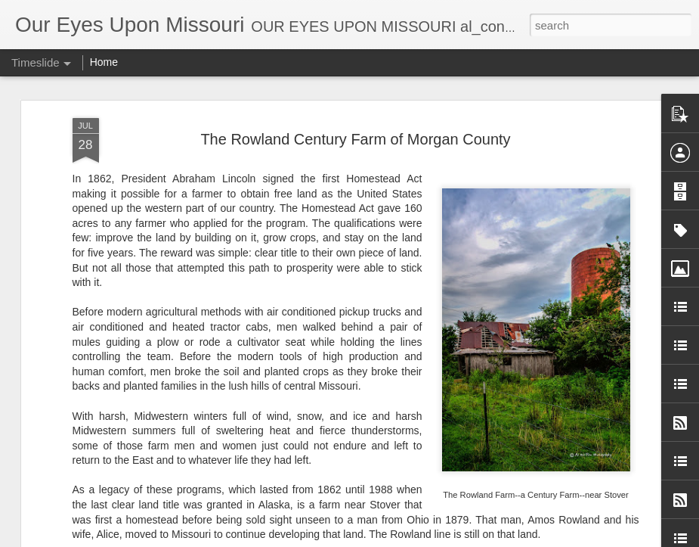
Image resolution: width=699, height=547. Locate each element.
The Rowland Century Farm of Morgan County (355, 137)
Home (104, 62)
